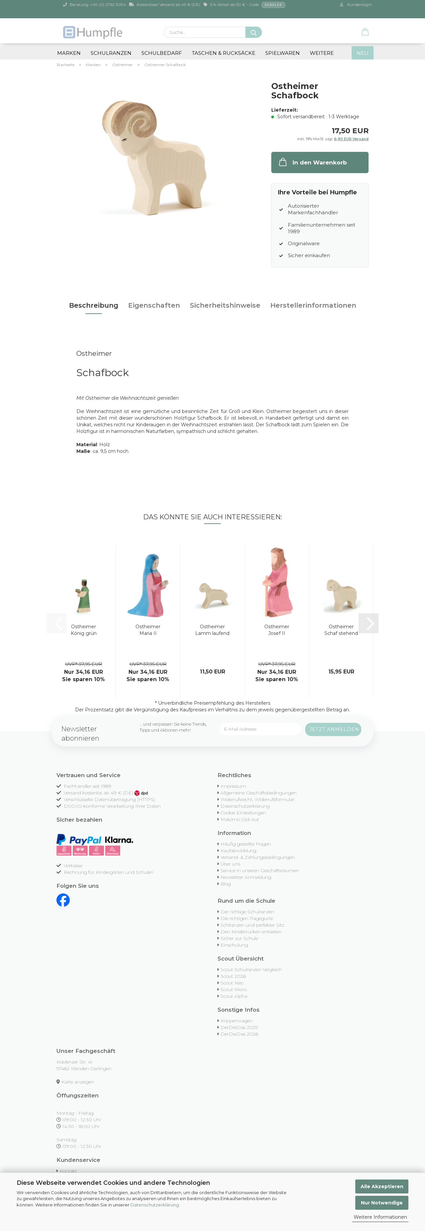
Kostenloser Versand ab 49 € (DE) (164, 4)
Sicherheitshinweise (225, 305)
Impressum (233, 786)
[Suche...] (253, 32)
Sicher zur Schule (239, 938)
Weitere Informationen (380, 1217)
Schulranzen (111, 53)
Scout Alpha (233, 996)
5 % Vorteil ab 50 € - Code (244, 5)
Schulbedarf (161, 53)
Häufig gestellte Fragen (245, 844)
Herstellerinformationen (313, 305)
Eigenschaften (154, 305)
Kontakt (68, 1171)
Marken (69, 53)
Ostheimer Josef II (276, 630)
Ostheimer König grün (84, 630)
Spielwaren (282, 53)
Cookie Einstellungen (243, 813)
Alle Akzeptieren (382, 1186)
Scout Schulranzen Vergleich (251, 970)
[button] (365, 32)
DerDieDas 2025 (239, 1027)
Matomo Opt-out (239, 819)
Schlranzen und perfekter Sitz (252, 925)
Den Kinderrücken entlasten (251, 932)
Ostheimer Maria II (147, 630)
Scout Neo (231, 983)
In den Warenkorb (312, 161)
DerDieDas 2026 (239, 1034)
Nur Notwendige (382, 1203)
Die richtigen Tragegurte (246, 918)
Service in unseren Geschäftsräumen (259, 870)
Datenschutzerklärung (154, 1204)
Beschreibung (93, 305)
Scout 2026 (233, 976)
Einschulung (234, 945)
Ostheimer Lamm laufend (212, 630)
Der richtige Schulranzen (247, 912)
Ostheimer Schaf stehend (341, 630)
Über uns (230, 864)
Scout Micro (233, 989)
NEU (363, 53)
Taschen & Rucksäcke (223, 53)
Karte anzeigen (77, 1082)
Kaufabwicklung (238, 851)
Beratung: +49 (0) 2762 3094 (94, 4)
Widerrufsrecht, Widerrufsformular (257, 799)
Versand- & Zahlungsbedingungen (257, 857)
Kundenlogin (356, 4)
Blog (225, 884)
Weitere (322, 53)
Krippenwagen (236, 1021)
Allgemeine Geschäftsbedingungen (258, 793)
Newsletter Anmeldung (245, 877)
